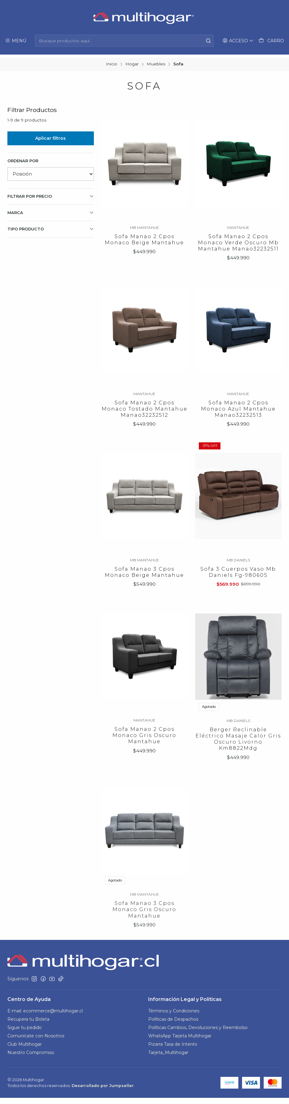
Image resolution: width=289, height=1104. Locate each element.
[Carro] (271, 40)
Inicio (111, 61)
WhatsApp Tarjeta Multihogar (180, 1041)
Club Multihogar (24, 1050)
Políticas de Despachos (173, 1025)
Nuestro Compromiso (30, 1058)
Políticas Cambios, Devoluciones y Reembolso (198, 1033)
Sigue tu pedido (24, 1033)
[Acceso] (239, 40)
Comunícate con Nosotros (35, 1041)
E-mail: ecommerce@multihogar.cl (45, 1017)
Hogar (132, 61)
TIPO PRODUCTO (50, 225)
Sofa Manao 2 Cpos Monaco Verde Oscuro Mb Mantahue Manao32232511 (238, 240)
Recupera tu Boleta (28, 1025)
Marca (50, 209)
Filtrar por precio (50, 193)
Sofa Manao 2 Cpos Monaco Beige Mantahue (144, 236)
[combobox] (124, 41)
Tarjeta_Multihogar (168, 1058)
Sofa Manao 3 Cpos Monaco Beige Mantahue (144, 599)
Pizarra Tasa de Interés (172, 1050)
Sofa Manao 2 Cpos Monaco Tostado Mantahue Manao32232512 (144, 419)
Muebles (156, 61)
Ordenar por (22, 157)
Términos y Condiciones (173, 1017)
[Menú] (15, 40)
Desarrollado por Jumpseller (103, 1092)
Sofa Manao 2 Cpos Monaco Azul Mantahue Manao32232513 (238, 426)
